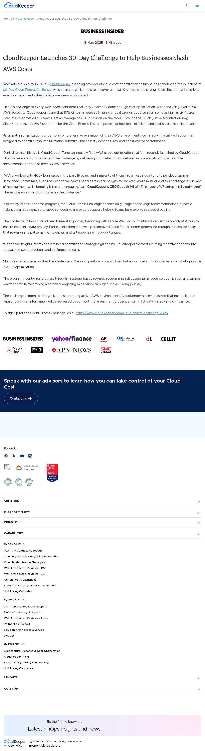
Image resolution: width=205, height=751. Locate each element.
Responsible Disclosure (44, 745)
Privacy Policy (13, 745)
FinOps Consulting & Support (23, 612)
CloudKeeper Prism (16, 657)
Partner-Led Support (17, 624)
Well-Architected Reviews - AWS (25, 568)
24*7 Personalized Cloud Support (25, 606)
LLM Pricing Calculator (18, 591)
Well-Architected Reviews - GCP (25, 574)
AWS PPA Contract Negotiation (24, 551)
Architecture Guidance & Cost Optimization (32, 651)
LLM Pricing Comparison (19, 668)
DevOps (9, 636)
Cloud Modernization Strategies (24, 562)
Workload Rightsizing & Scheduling (26, 662)
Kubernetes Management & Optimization (30, 585)
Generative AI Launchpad (20, 580)
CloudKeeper (60, 84)
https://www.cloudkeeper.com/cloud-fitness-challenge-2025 (122, 313)
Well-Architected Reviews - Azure (26, 618)
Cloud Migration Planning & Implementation (31, 556)
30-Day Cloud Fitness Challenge (27, 89)
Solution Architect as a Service (24, 630)
